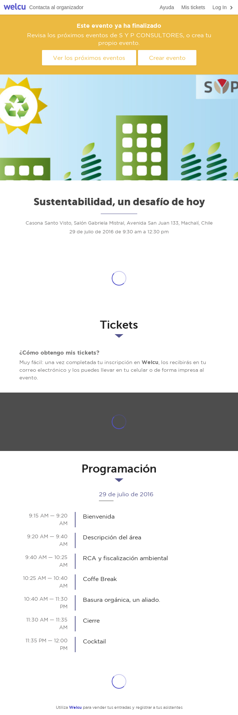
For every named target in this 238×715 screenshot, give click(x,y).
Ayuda (167, 7)
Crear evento (167, 57)
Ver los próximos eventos (89, 57)
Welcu (15, 7)
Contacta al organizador (56, 7)
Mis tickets (193, 7)
